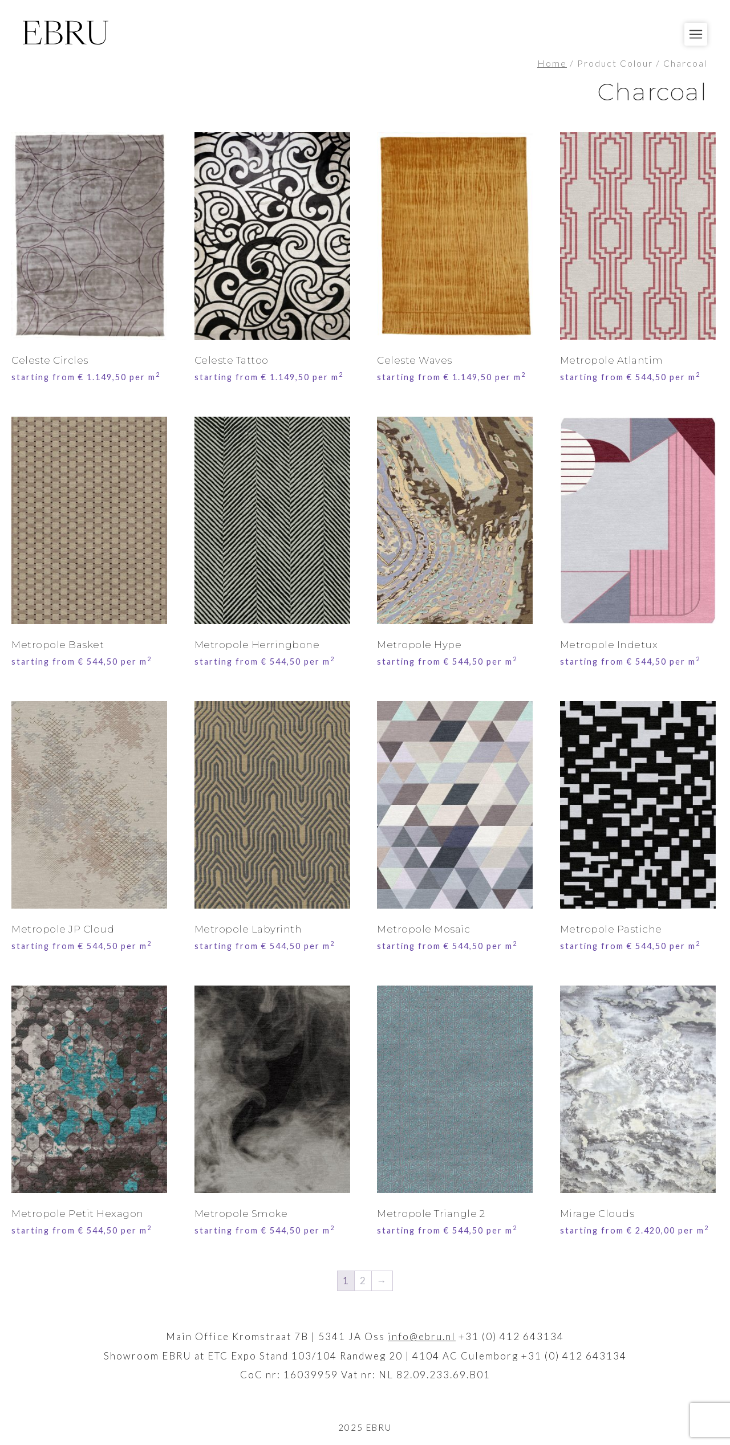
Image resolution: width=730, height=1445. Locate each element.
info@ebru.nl (422, 1336)
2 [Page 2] (363, 1281)
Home (552, 63)
